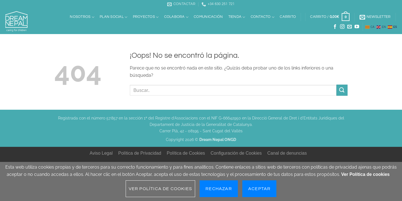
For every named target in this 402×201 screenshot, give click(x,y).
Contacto (263, 17)
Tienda (236, 17)
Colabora (176, 17)
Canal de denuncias (287, 153)
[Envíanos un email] (349, 26)
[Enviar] (342, 90)
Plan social (113, 17)
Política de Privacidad (139, 153)
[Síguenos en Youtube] (357, 26)
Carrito (288, 17)
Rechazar (218, 188)
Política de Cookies (186, 153)
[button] (330, 17)
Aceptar (259, 188)
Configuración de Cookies (236, 153)
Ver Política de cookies (365, 174)
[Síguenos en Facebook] (335, 26)
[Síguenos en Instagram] (342, 26)
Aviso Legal (101, 153)
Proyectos (146, 17)
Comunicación (208, 17)
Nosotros (82, 17)
